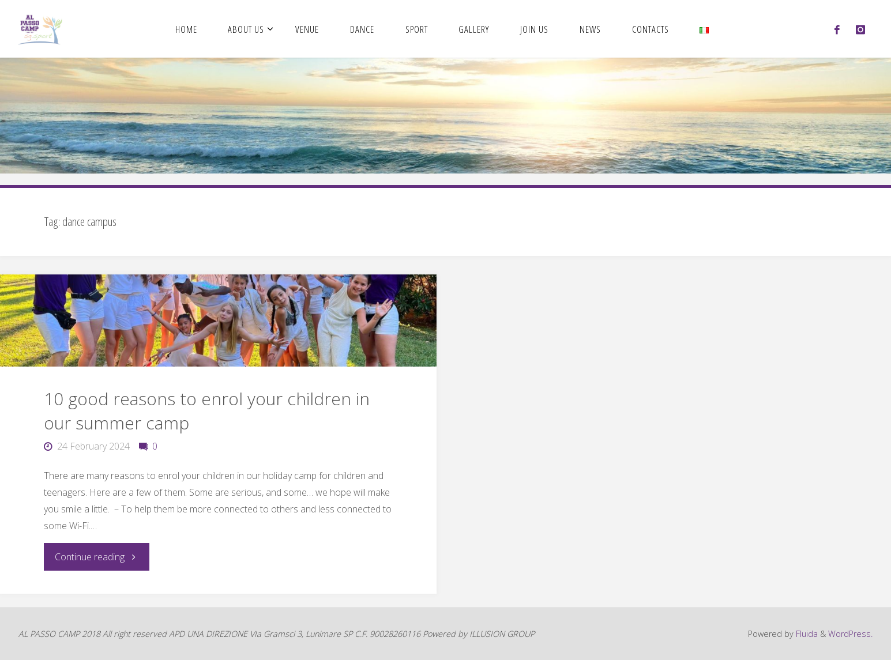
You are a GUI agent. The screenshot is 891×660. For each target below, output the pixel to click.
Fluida (806, 633)
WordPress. (850, 633)
